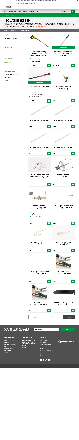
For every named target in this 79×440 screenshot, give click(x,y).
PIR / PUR (6, 34)
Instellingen (18, 15)
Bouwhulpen (8, 58)
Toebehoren (8, 62)
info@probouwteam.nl (47, 350)
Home (5, 30)
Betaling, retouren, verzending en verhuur (28, 343)
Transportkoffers (10, 71)
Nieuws (24, 345)
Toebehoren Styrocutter (11, 74)
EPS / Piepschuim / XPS (10, 38)
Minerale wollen (9, 55)
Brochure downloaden (28, 340)
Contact (24, 347)
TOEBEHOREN (14, 30)
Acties (6, 83)
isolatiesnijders (40, 26)
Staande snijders (9, 44)
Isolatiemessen (9, 66)
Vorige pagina (33, 317)
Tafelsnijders (8, 47)
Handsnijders (8, 42)
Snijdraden (8, 68)
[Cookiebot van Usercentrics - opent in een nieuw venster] (8, 15)
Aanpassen (69, 7)
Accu (6, 80)
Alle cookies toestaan (68, 3)
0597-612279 (45, 348)
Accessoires (8, 77)
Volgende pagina (69, 317)
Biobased (7, 51)
